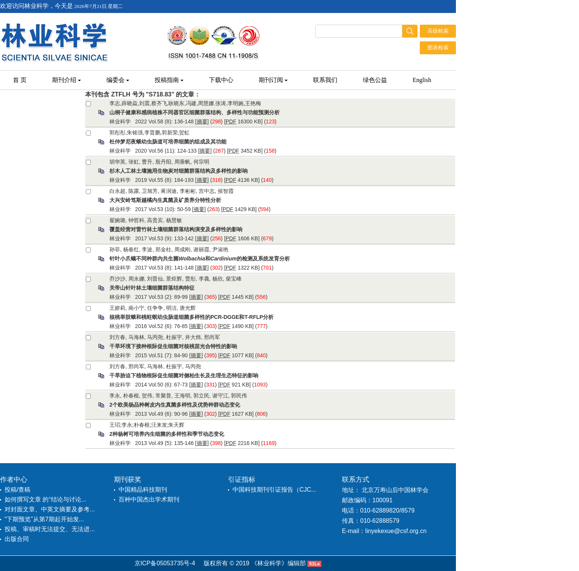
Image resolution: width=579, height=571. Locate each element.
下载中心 (221, 80)
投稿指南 (169, 80)
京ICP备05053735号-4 (164, 563)
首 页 (20, 80)
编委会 (117, 80)
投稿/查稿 (17, 489)
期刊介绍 (66, 80)
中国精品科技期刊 (143, 489)
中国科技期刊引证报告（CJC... (274, 489)
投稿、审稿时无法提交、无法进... (50, 529)
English (422, 80)
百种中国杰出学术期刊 (149, 499)
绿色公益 (375, 80)
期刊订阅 (273, 80)
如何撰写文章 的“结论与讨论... (45, 499)
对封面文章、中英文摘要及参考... (50, 509)
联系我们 (325, 80)
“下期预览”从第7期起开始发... (44, 519)
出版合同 (17, 539)
